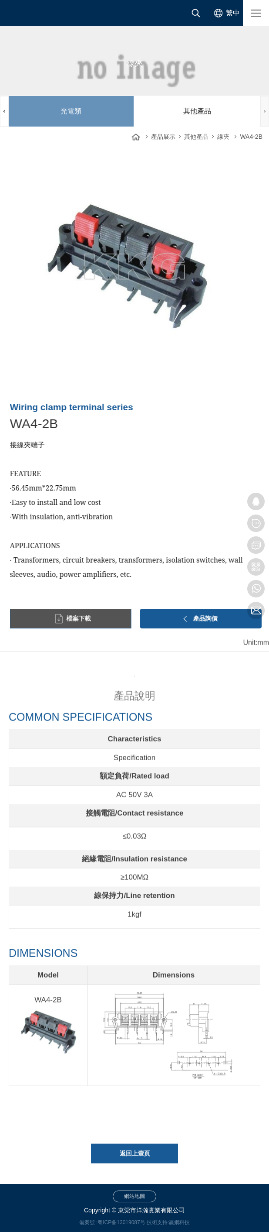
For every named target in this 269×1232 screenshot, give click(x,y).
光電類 (71, 111)
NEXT (264, 111)
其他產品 (197, 111)
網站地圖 (134, 1196)
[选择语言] (225, 13)
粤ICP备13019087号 (121, 1222)
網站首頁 (136, 134)
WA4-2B (251, 136)
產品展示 (163, 136)
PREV (4, 111)
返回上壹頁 (135, 1158)
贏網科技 (179, 1222)
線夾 (223, 136)
